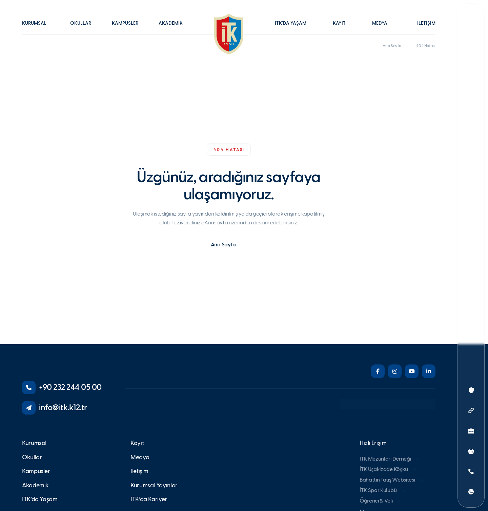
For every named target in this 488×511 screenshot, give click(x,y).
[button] (37, 28)
